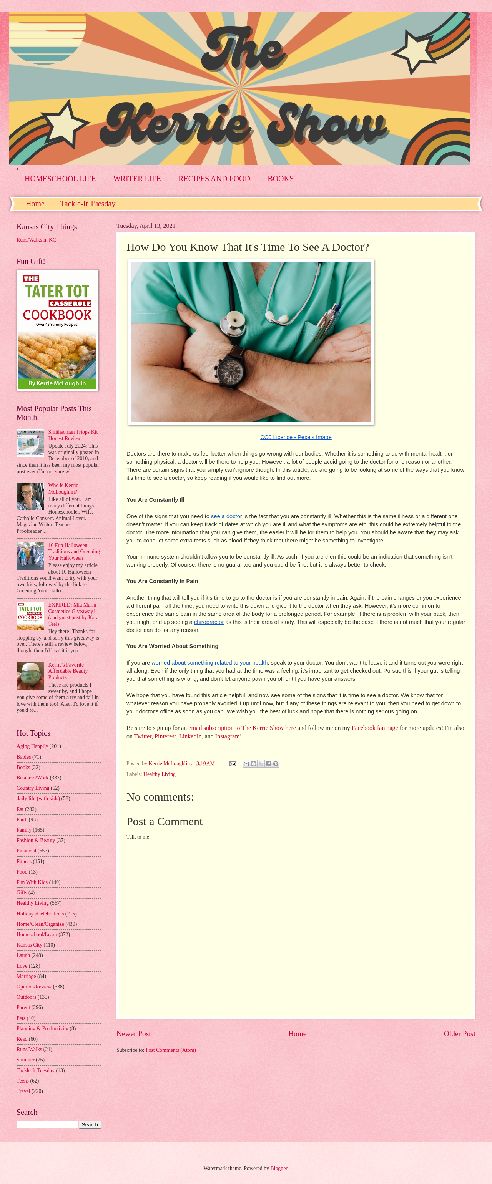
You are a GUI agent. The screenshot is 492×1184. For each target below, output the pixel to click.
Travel (23, 1091)
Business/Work (32, 778)
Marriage (26, 976)
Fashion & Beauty (36, 840)
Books (23, 767)
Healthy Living (159, 774)
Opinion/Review (34, 987)
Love (22, 966)
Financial (26, 851)
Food (22, 872)
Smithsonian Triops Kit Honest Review (73, 435)
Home (35, 203)
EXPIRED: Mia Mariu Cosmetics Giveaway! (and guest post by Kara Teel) (73, 614)
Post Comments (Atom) (171, 1050)
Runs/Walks (29, 1049)
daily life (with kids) (38, 798)
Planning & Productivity (42, 1028)
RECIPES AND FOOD (214, 178)
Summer (26, 1060)
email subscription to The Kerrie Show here (242, 728)
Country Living (33, 788)
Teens (23, 1081)
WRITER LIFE (137, 178)
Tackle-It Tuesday (88, 203)
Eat (20, 809)
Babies (24, 757)
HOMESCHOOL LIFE (60, 178)
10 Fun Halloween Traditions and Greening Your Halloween (74, 551)
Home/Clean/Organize (40, 924)
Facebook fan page (375, 728)
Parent (23, 1007)
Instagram (227, 736)
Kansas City (29, 945)
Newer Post (133, 1034)
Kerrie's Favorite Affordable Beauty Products (68, 671)
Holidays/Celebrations (40, 914)
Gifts (22, 892)
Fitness (24, 861)
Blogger (278, 1168)
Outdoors (26, 997)
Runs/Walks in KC (36, 240)
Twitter (142, 736)
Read (22, 1039)
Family (24, 830)
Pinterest (165, 736)
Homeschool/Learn (37, 934)
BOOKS (281, 178)
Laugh (23, 955)
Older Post (459, 1034)
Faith (22, 819)
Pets (21, 1018)
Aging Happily (32, 746)
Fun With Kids (32, 882)
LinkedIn (190, 736)
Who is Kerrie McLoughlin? (63, 489)
